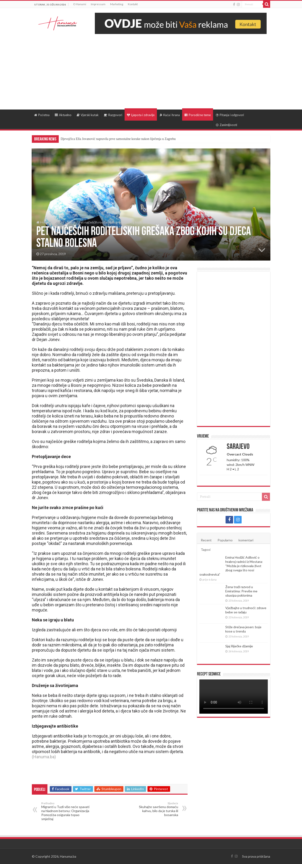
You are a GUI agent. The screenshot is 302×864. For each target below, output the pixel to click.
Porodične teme (198, 115)
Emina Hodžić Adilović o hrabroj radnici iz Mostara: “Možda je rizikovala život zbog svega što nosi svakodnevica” (231, 565)
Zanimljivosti (226, 125)
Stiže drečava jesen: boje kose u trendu (243, 629)
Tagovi (205, 550)
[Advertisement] (151, 69)
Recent (206, 540)
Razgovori (113, 115)
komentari (246, 540)
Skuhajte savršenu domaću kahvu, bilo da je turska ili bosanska (154, 809)
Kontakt (133, 4)
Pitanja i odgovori (230, 115)
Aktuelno (63, 115)
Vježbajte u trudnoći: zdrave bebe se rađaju (245, 610)
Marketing (116, 4)
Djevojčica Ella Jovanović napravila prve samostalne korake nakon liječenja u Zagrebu (118, 139)
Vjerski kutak (88, 115)
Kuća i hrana (170, 115)
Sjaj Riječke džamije (239, 646)
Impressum (98, 4)
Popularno (225, 540)
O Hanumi (79, 4)
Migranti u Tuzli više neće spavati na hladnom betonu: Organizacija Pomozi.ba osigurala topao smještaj (65, 811)
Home (42, 222)
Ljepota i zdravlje (141, 115)
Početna (42, 115)
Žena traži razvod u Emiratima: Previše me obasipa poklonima (241, 591)
